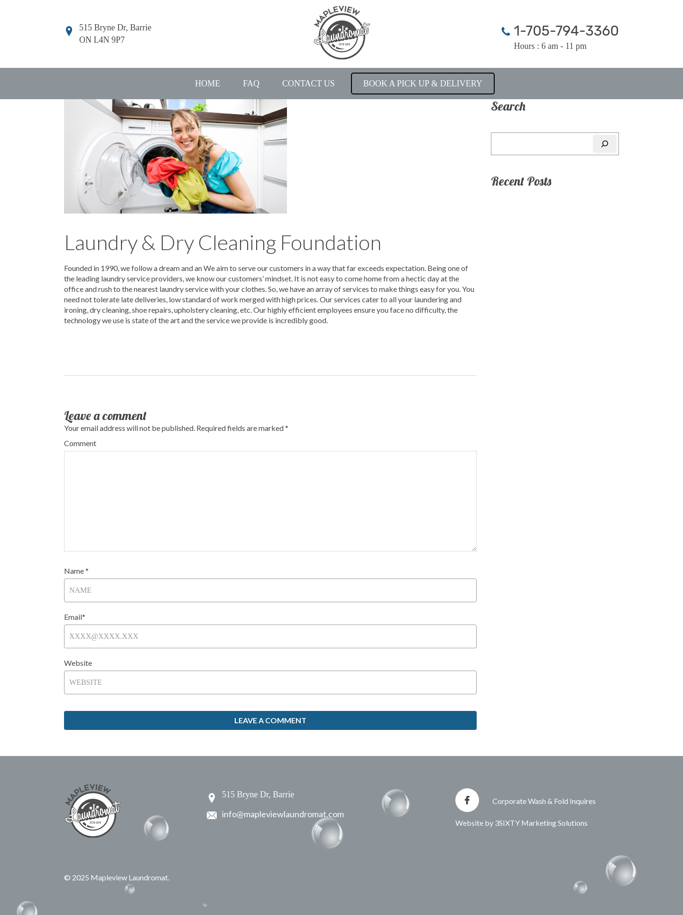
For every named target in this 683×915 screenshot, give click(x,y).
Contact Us (308, 83)
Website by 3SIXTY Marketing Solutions (521, 822)
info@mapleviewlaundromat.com (283, 814)
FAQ (251, 83)
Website (78, 662)
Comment (80, 443)
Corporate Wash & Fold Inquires (544, 800)
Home (207, 83)
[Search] (605, 144)
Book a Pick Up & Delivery (422, 83)
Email (74, 616)
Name (76, 570)
